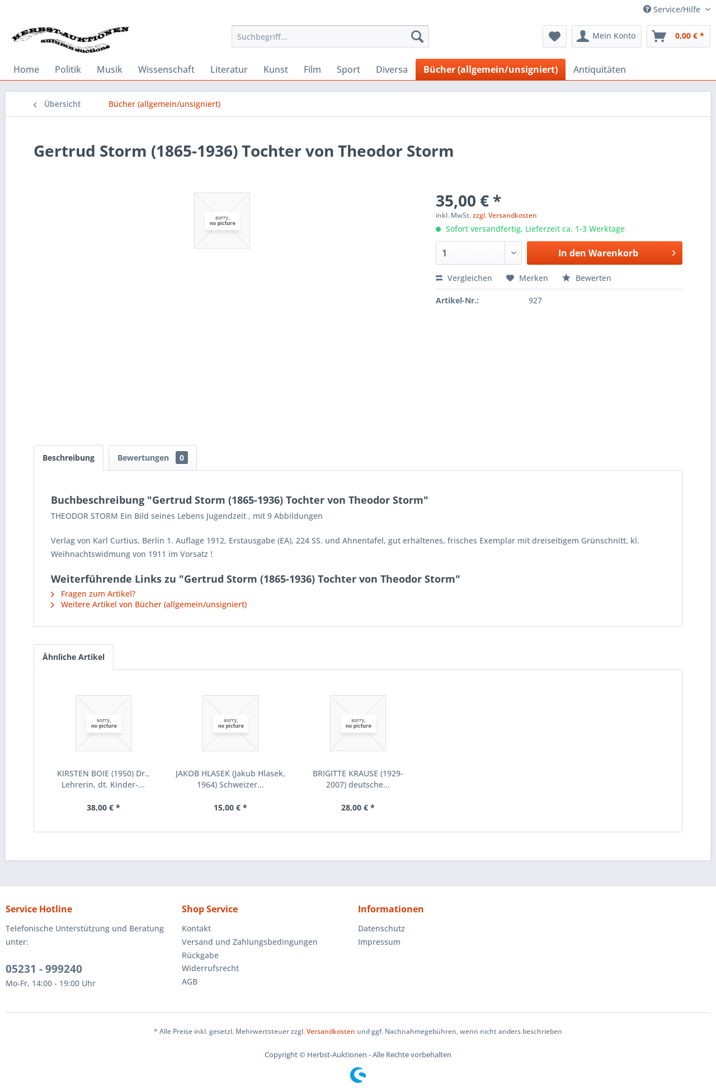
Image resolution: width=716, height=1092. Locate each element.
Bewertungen (152, 457)
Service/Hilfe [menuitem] (673, 9)
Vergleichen (464, 278)
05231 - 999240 (44, 969)
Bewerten (586, 278)
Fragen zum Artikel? (93, 593)
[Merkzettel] (555, 36)
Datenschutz (381, 928)
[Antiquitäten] (600, 69)
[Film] (312, 69)
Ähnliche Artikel (74, 657)
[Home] (26, 69)
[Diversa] (392, 69)
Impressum (379, 941)
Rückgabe (200, 955)
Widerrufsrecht (210, 968)
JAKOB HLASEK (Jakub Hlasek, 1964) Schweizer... (230, 779)
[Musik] (109, 69)
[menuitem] (330, 36)
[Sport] (348, 69)
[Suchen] (417, 36)
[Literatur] (229, 69)
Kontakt (196, 928)
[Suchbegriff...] (330, 36)
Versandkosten (331, 1031)
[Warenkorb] (678, 36)
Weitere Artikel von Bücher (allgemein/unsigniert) (149, 604)
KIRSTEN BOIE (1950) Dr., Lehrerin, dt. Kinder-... (103, 779)
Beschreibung (69, 457)
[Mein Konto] (607, 36)
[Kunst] (276, 69)
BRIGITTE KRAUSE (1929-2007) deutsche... (358, 779)
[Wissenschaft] (166, 69)
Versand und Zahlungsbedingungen (250, 941)
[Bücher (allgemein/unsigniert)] (491, 69)
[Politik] (68, 69)
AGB (189, 981)
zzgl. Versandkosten (505, 215)
